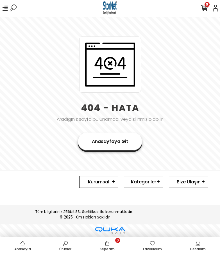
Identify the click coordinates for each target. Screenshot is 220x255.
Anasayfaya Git (110, 141)
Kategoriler (143, 182)
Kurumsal (98, 182)
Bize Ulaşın (189, 182)
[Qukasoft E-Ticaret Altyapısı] (110, 230)
